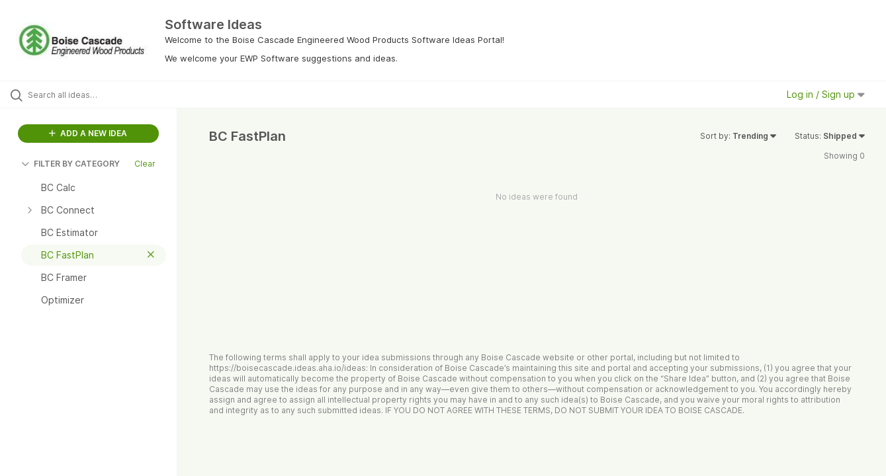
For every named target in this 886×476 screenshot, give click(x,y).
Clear (144, 164)
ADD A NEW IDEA (88, 133)
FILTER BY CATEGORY (70, 164)
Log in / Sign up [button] (826, 94)
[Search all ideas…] (105, 94)
